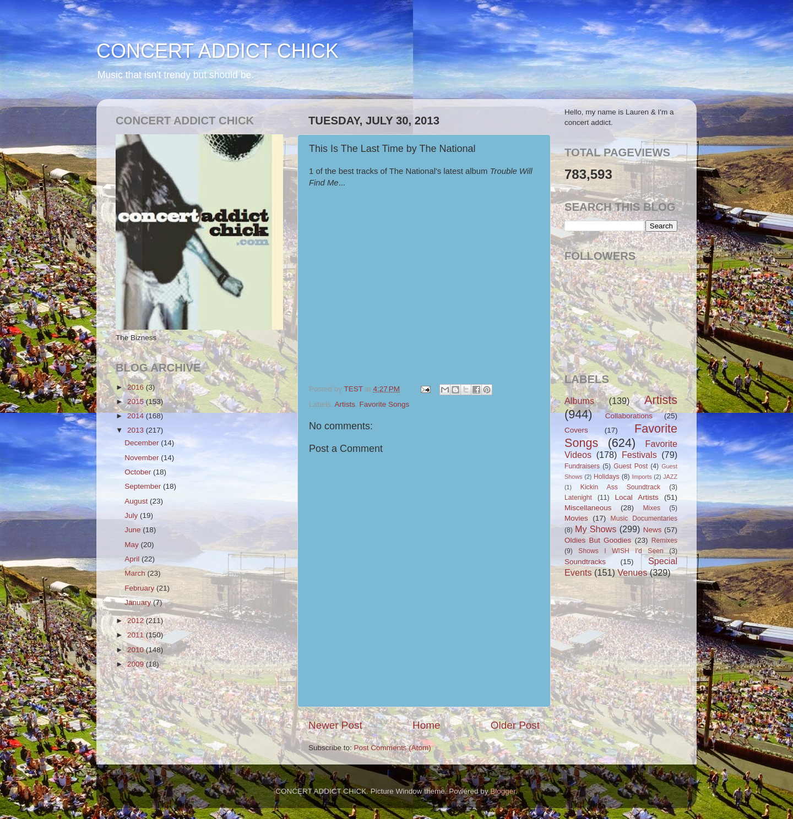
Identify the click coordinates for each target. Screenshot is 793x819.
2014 (136, 416)
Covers (576, 430)
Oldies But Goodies (597, 540)
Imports (642, 476)
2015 (136, 401)
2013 (136, 430)
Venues (632, 572)
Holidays (607, 477)
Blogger (502, 791)
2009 (136, 664)
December (142, 443)
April (133, 559)
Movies (576, 518)
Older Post (515, 725)
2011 (136, 635)
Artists (345, 404)
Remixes (664, 540)
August (137, 501)
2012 (136, 620)
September (143, 486)
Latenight (578, 497)
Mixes (651, 508)
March (135, 573)
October (138, 472)
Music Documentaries (644, 518)
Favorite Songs (385, 404)
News (652, 530)
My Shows (595, 529)
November (142, 458)
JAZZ (670, 476)
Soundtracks (585, 562)
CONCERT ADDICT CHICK (217, 51)
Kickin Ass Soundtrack (620, 487)
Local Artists (636, 497)
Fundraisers (582, 466)
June (133, 530)
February (140, 588)
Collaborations (629, 416)
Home (426, 725)
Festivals (639, 455)
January (138, 602)
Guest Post (630, 466)
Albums (579, 401)
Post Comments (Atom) (392, 748)
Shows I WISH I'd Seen (620, 551)
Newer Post (335, 725)
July (132, 515)
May (132, 544)
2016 (136, 387)
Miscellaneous (588, 508)
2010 (136, 650)
